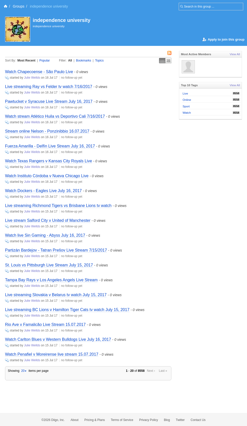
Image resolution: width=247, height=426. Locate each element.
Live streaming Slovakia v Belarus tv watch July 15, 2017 (56, 295)
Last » (163, 371)
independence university (61, 20)
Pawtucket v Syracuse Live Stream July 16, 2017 (48, 101)
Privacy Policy (148, 420)
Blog (167, 420)
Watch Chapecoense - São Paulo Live (39, 72)
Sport (186, 106)
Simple (162, 60)
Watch (187, 112)
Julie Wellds (32, 77)
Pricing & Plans (94, 420)
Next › (151, 371)
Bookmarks (83, 60)
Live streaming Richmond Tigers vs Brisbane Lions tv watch (58, 205)
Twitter (180, 420)
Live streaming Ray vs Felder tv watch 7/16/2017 (48, 86)
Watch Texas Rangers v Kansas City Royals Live (48, 161)
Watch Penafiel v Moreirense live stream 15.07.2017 (51, 354)
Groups (18, 6)
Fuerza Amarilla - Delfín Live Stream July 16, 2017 (50, 146)
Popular (44, 60)
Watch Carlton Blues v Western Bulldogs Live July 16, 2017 (58, 339)
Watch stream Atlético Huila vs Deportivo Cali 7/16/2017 (55, 116)
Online (187, 99)
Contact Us (198, 420)
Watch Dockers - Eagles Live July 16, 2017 (43, 191)
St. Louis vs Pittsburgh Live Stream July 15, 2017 (49, 265)
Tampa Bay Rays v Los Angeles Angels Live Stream (51, 280)
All (70, 60)
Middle (168, 60)
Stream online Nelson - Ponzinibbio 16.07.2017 (47, 131)
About (74, 420)
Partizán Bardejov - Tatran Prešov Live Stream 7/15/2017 (56, 250)
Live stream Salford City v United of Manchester (47, 220)
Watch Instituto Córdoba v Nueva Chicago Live (46, 176)
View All (235, 54)
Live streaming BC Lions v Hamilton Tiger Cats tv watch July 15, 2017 (67, 310)
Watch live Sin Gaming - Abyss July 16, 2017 (45, 235)
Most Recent (26, 60)
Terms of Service (122, 420)
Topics (99, 60)
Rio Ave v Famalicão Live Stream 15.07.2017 (45, 324)
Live (185, 93)
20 (24, 371)
